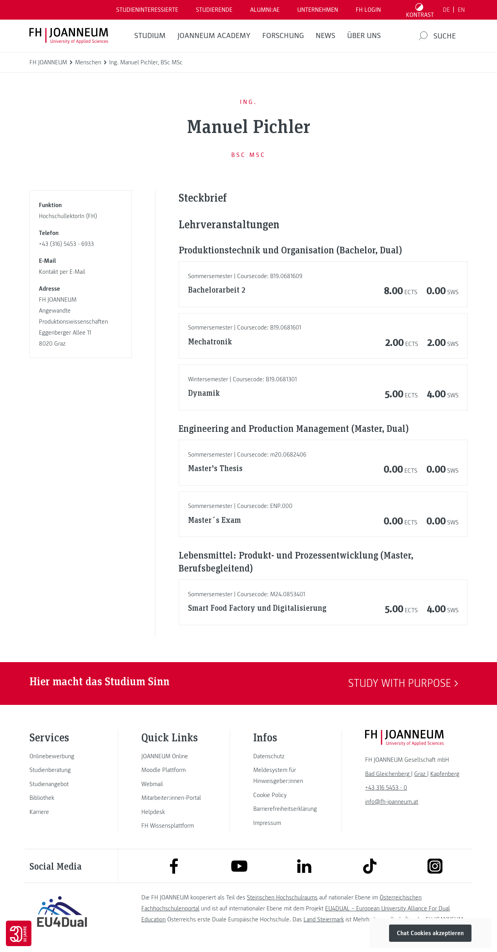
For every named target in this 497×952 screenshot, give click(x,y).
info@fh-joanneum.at (391, 802)
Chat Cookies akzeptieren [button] (430, 933)
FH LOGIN (368, 10)
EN (461, 10)
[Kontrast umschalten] (420, 10)
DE (446, 10)
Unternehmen (317, 10)
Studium (150, 35)
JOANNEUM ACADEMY (213, 35)
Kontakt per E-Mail (62, 272)
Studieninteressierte (147, 10)
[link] (62, 756)
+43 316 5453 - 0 (386, 788)
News (325, 35)
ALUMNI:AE (265, 10)
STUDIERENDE (214, 10)
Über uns (364, 35)
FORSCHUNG (283, 35)
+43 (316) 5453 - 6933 (66, 244)
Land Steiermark (323, 919)
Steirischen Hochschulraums (282, 897)
